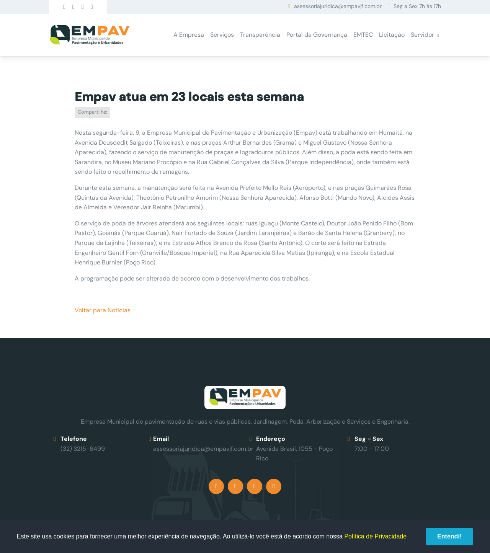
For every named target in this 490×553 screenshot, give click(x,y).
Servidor (422, 35)
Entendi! (449, 536)
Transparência (260, 35)
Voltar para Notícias (103, 310)
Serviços (222, 35)
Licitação (392, 35)
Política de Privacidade (375, 536)
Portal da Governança (316, 35)
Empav (89, 35)
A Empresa (188, 35)
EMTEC (363, 35)
